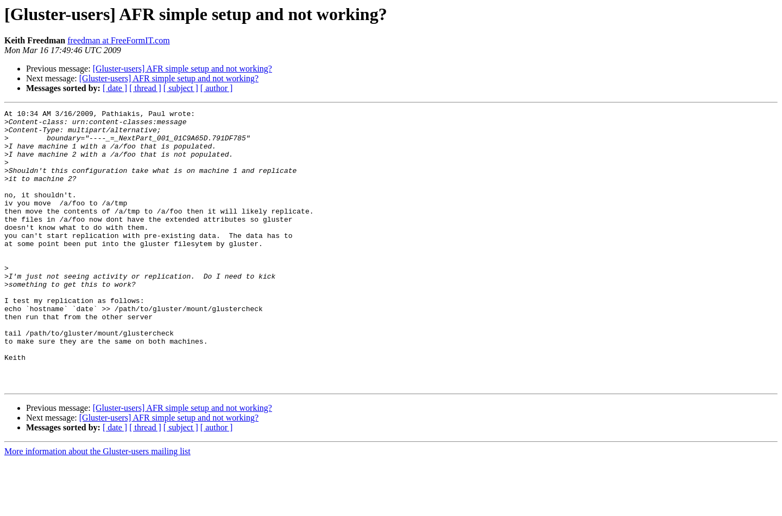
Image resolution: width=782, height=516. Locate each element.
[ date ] (115, 88)
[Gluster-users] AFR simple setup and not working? (182, 68)
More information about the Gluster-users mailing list (97, 506)
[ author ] (216, 88)
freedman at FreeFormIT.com (118, 40)
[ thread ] (145, 88)
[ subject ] (180, 88)
